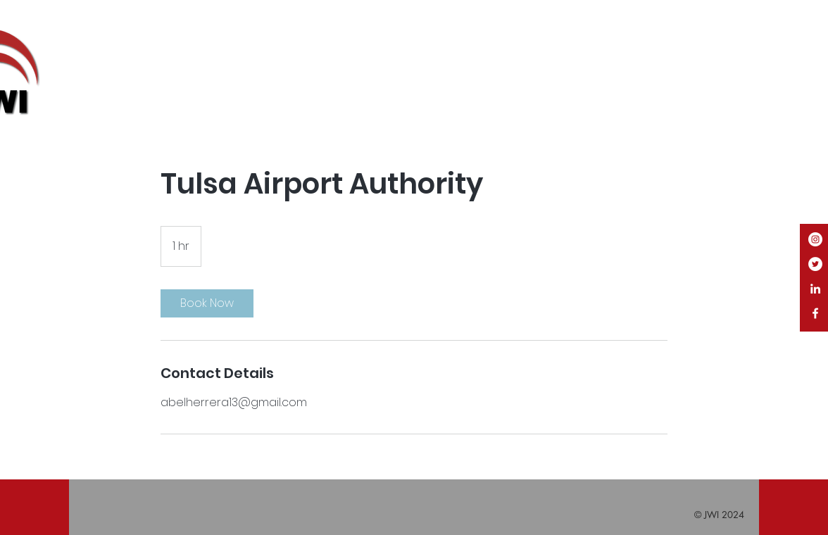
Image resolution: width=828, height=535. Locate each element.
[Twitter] (815, 264)
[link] (207, 303)
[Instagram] (815, 239)
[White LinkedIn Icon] (815, 289)
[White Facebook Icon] (815, 313)
